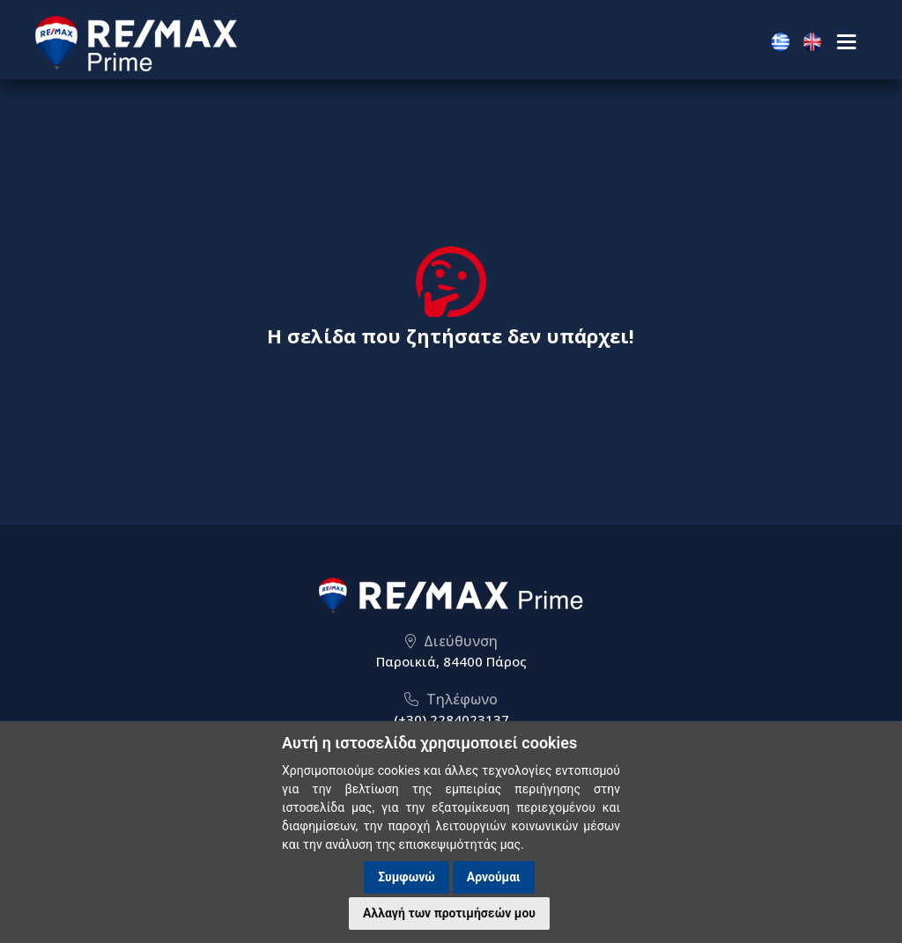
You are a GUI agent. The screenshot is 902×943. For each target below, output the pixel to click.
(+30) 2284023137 (451, 719)
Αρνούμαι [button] (494, 877)
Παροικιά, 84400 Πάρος (451, 661)
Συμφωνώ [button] (406, 877)
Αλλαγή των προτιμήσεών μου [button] (449, 913)
